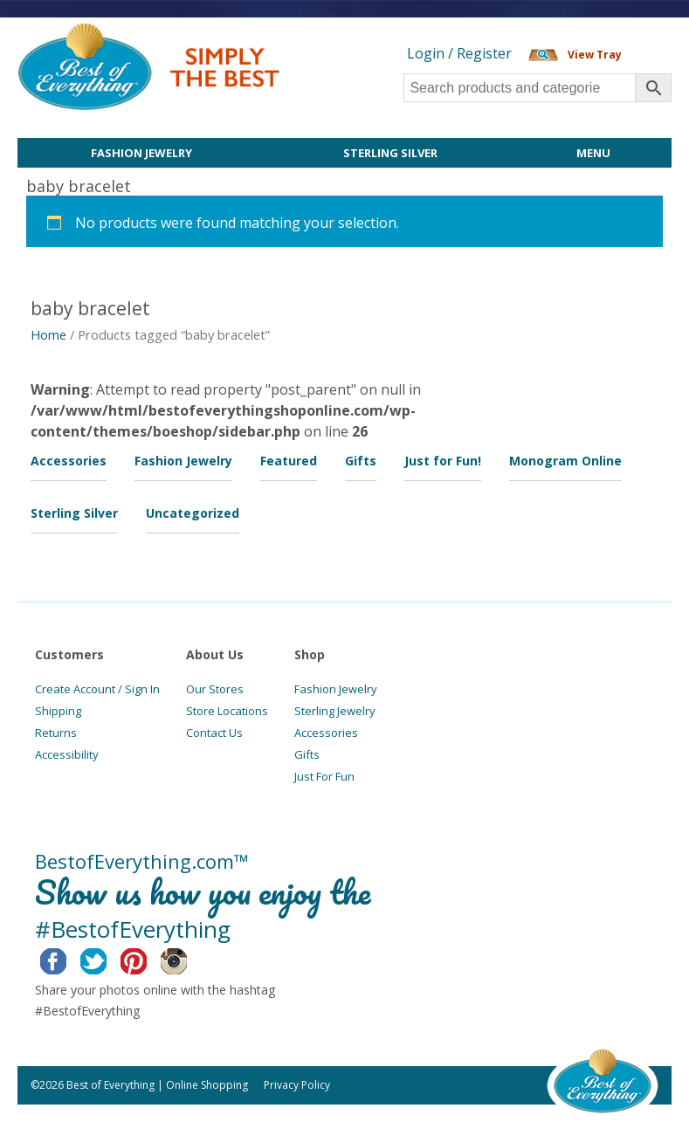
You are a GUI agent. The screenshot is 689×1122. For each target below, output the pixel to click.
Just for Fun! (442, 460)
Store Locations (227, 711)
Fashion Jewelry (141, 153)
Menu (593, 153)
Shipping (58, 711)
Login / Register (459, 53)
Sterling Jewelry (335, 711)
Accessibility (67, 754)
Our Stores (215, 689)
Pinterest (147, 958)
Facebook (66, 958)
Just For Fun (324, 776)
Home (48, 334)
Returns (56, 732)
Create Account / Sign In (97, 689)
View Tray (595, 54)
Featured (288, 460)
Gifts (360, 460)
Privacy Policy (297, 1084)
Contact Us (214, 732)
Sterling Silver (390, 153)
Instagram (187, 958)
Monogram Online (565, 460)
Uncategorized (192, 513)
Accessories (69, 460)
